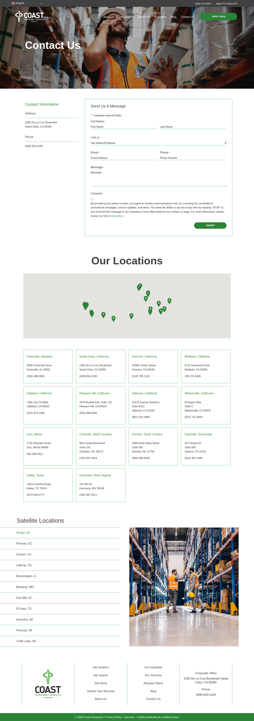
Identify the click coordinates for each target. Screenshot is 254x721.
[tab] (60, 532)
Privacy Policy (113, 717)
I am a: (96, 138)
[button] (203, 3)
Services (130, 717)
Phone (165, 153)
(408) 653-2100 (34, 146)
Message (97, 167)
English (17, 3)
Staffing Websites (148, 717)
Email (95, 153)
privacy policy (115, 216)
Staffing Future (170, 717)
